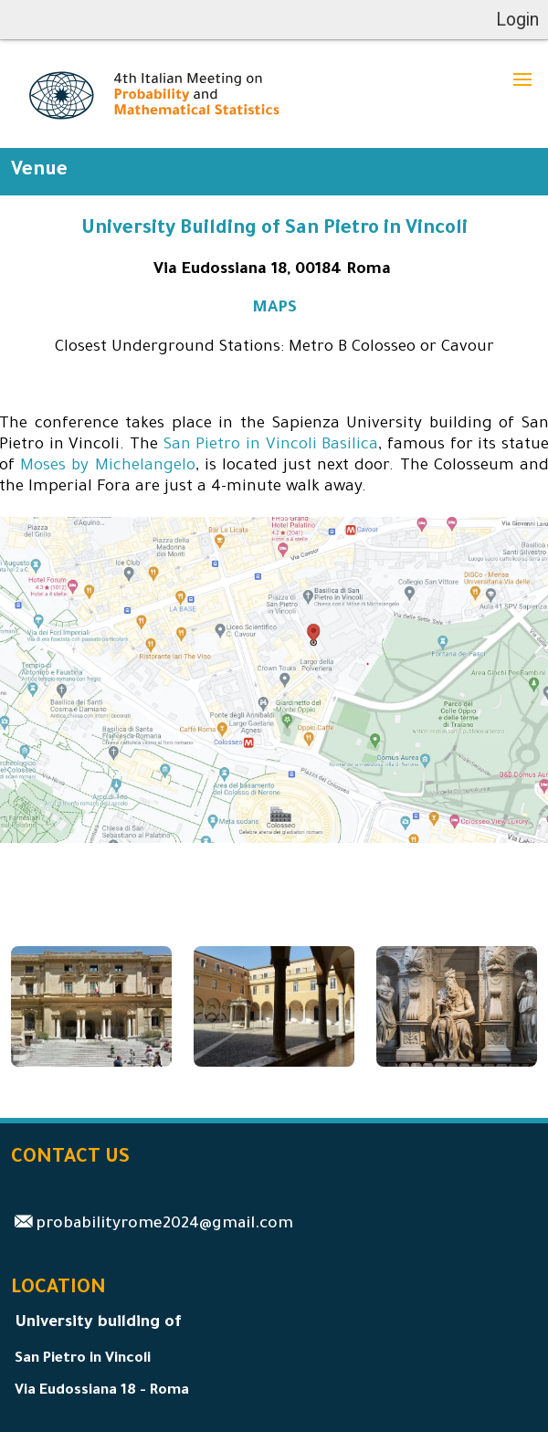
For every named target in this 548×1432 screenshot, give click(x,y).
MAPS (274, 309)
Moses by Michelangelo (107, 467)
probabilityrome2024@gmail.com (164, 1225)
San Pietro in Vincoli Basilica (271, 446)
